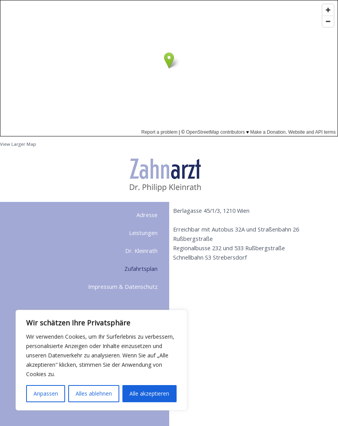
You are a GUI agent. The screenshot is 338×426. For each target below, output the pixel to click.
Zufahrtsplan (140, 268)
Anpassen (46, 393)
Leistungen (143, 233)
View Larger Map (18, 144)
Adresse (146, 215)
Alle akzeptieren (149, 393)
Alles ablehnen (94, 393)
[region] (101, 360)
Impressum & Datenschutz (122, 286)
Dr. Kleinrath (141, 251)
